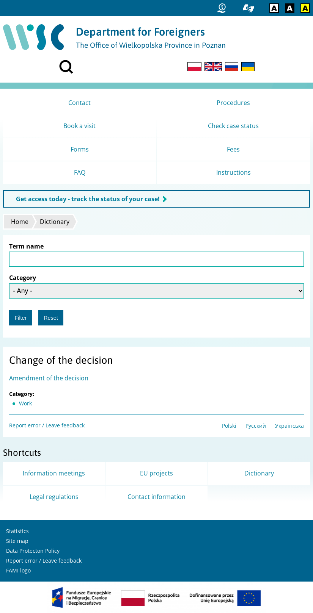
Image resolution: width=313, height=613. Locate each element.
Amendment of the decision (48, 378)
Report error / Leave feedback (47, 425)
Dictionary (54, 221)
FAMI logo (18, 570)
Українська (289, 425)
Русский (255, 425)
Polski (229, 425)
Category (22, 278)
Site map (17, 540)
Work (25, 403)
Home (19, 221)
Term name (26, 246)
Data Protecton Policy (33, 550)
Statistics (17, 531)
